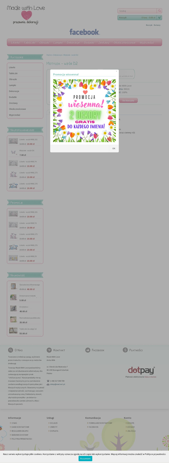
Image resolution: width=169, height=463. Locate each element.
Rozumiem (85, 458)
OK (113, 148)
